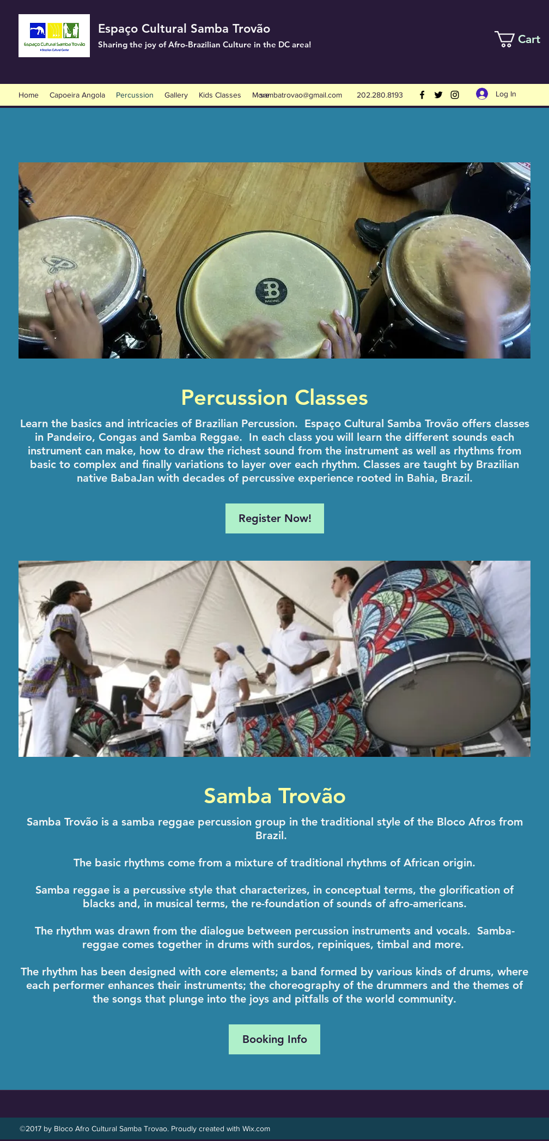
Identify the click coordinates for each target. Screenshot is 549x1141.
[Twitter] (438, 94)
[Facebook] (422, 94)
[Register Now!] (274, 518)
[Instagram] (454, 94)
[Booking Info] (274, 1039)
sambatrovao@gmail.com (301, 94)
